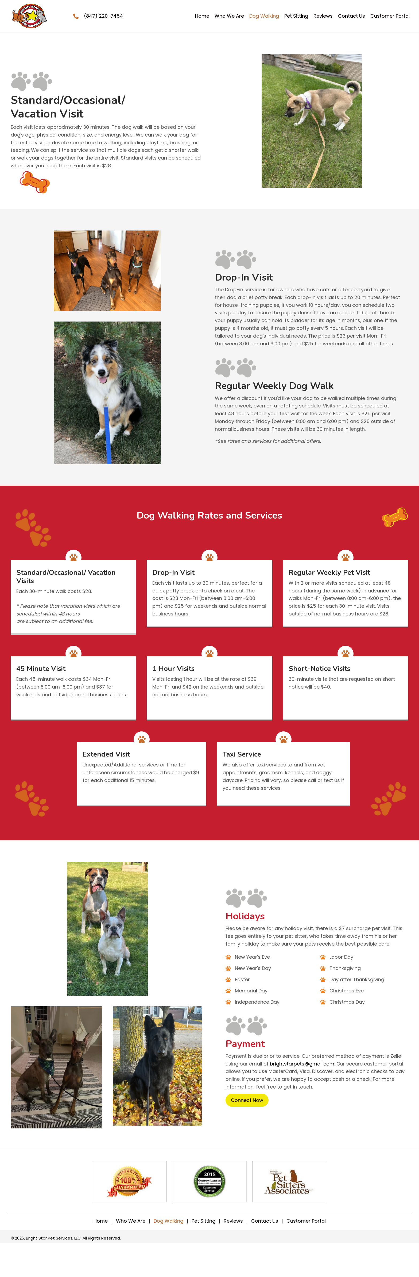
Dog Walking (168, 1221)
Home (101, 1221)
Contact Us (264, 1221)
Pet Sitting (203, 1221)
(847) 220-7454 (103, 16)
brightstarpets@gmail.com (302, 1063)
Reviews (233, 1221)
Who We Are (130, 1221)
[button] (247, 1100)
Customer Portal (306, 1221)
